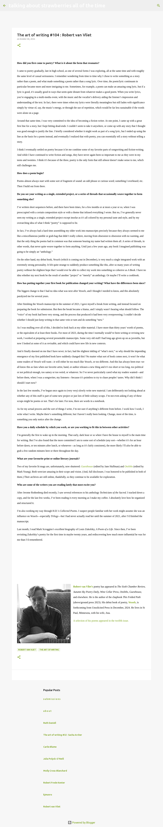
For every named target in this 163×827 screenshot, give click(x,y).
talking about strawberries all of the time (57, 5)
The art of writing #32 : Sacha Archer (62, 735)
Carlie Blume (50, 747)
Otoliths (129, 466)
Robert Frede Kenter (54, 782)
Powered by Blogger (81, 822)
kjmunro (47, 794)
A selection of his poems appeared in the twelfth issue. (101, 620)
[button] (19, 45)
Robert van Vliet (27, 650)
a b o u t (47, 711)
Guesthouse (87, 466)
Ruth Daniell (49, 723)
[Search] (110, 5)
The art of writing (49, 650)
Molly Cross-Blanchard (55, 770)
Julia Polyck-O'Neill (53, 759)
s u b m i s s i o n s (51, 699)
